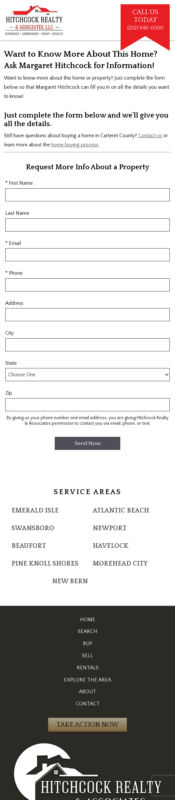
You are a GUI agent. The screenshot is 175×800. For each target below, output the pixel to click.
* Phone (14, 273)
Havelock (110, 545)
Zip (8, 393)
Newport (109, 528)
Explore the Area (87, 680)
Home (87, 620)
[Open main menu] (113, 20)
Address (14, 303)
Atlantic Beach (121, 510)
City (9, 333)
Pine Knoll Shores (44, 563)
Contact (88, 704)
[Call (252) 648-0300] (145, 20)
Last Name (17, 213)
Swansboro (32, 528)
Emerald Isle (35, 510)
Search (87, 631)
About (87, 692)
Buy (87, 643)
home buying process (74, 145)
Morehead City (120, 563)
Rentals (88, 668)
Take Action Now (87, 724)
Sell (87, 656)
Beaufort (28, 545)
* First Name (19, 183)
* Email (13, 243)
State (11, 363)
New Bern (70, 581)
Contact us (150, 136)
